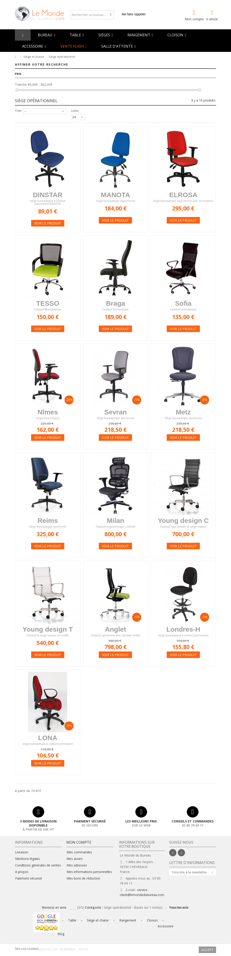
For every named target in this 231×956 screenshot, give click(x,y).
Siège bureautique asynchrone (115, 201)
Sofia (183, 303)
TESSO (47, 303)
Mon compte (194, 19)
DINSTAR (47, 195)
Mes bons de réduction (83, 878)
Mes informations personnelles (89, 872)
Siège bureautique (47, 418)
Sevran (115, 412)
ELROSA (183, 195)
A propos (21, 872)
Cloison (152, 920)
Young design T (48, 629)
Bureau (52, 920)
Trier (18, 111)
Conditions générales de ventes (38, 865)
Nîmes (47, 412)
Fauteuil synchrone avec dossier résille (115, 635)
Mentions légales (27, 859)
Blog (61, 934)
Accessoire (165, 926)
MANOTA (115, 195)
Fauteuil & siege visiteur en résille (48, 635)
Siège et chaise (98, 920)
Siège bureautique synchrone (115, 418)
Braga (115, 303)
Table (72, 920)
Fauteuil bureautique (115, 309)
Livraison (21, 852)
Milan (115, 520)
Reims (47, 520)
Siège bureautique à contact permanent (183, 635)
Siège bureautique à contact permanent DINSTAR (47, 202)
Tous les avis (179, 907)
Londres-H (183, 629)
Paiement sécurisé (28, 878)
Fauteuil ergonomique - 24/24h (115, 527)
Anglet (115, 629)
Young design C (183, 520)
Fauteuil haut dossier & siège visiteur (183, 527)
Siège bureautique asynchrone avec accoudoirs (183, 201)
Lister (75, 111)
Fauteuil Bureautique (48, 309)
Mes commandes (79, 852)
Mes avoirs (75, 859)
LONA (47, 737)
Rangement (127, 920)
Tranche (21, 85)
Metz (183, 412)
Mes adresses (77, 865)
